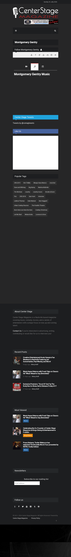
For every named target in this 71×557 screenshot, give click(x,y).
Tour (43, 66)
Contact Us (17, 331)
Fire (15, 196)
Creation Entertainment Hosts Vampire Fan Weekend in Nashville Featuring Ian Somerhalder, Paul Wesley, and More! (39, 359)
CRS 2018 (23, 196)
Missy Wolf (34, 364)
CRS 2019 (17, 183)
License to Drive (41, 214)
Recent (18, 66)
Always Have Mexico (40, 183)
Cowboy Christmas (41, 210)
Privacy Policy (35, 518)
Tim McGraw (18, 192)
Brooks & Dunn (50, 192)
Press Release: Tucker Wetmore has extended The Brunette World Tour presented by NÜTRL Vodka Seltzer (40, 445)
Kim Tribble (27, 183)
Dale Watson (32, 201)
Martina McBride (43, 187)
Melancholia (29, 214)
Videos (26, 66)
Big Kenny (32, 187)
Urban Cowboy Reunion (21, 205)
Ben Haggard (43, 201)
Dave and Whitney (20, 187)
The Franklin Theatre (38, 205)
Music (34, 66)
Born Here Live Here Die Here (23, 210)
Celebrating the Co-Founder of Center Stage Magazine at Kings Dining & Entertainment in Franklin (39, 430)
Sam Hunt (32, 196)
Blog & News (28, 435)
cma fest (52, 183)
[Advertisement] (30, 95)
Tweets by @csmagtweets (23, 123)
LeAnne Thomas (19, 201)
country (27, 192)
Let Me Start (18, 214)
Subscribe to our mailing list (36, 479)
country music (37, 192)
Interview (41, 196)
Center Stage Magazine (20, 518)
